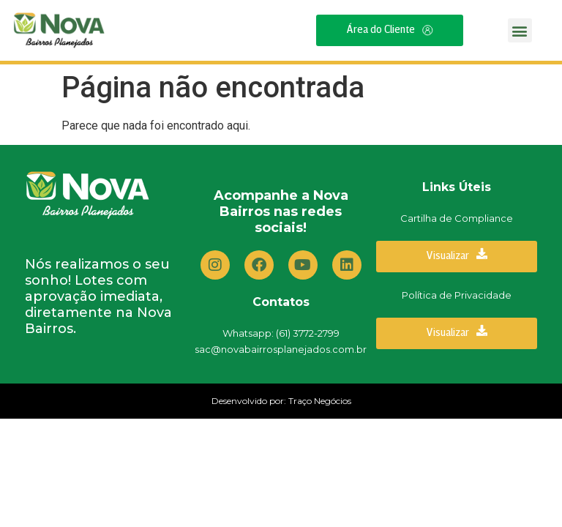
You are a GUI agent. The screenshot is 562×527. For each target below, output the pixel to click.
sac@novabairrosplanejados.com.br (281, 349)
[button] (520, 30)
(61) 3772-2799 (308, 333)
